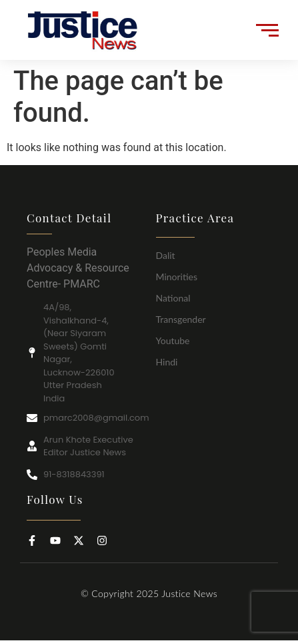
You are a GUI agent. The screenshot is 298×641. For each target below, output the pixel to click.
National (173, 298)
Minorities (177, 276)
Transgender (181, 319)
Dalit (165, 255)
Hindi (167, 361)
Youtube (173, 340)
